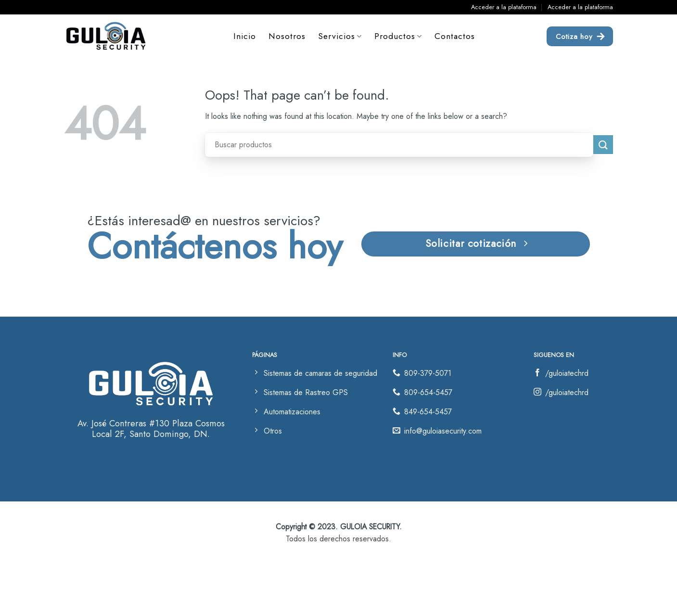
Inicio (244, 36)
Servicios (340, 36)
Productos (398, 36)
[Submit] (603, 144)
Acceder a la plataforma (503, 7)
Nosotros (287, 36)
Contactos (454, 36)
